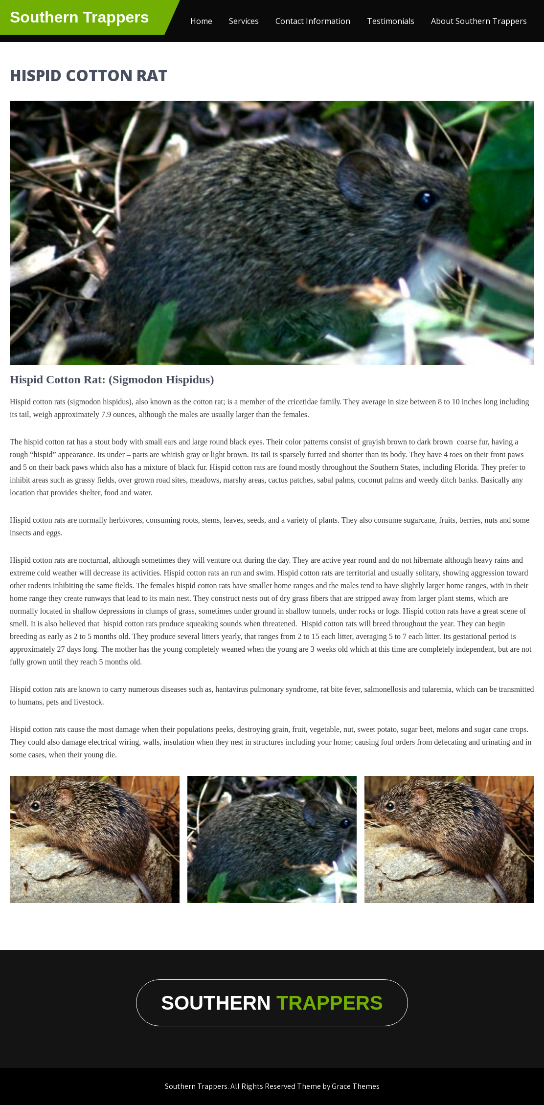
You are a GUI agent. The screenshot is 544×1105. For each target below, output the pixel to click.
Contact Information (312, 21)
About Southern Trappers (479, 21)
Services (244, 21)
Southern (272, 1003)
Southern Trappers (79, 17)
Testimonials (390, 21)
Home (201, 21)
